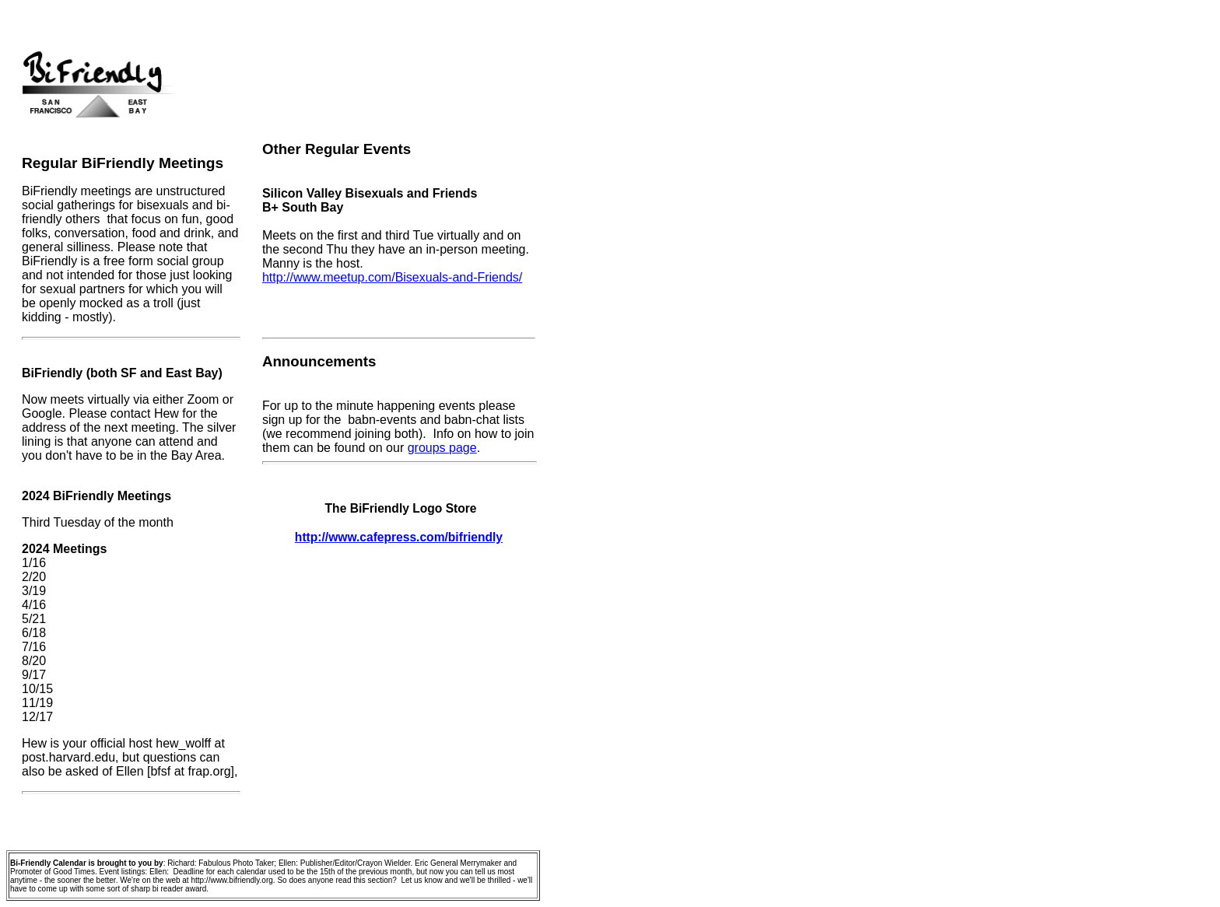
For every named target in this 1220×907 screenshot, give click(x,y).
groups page (442, 447)
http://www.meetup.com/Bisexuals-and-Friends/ (392, 277)
